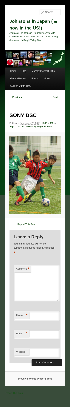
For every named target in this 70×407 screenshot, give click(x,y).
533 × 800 (48, 123)
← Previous (16, 97)
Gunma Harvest (18, 78)
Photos (34, 78)
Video (46, 78)
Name (21, 315)
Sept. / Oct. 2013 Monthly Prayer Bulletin (31, 126)
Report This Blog (14, 393)
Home (13, 71)
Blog (24, 71)
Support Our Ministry (20, 86)
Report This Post (26, 224)
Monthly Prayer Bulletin (43, 71)
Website (20, 351)
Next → (56, 97)
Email (21, 333)
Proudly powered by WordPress (35, 379)
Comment (22, 269)
